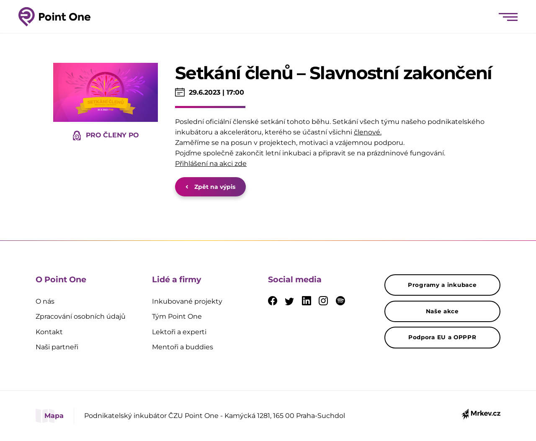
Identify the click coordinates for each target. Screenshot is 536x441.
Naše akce (442, 311)
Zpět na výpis (210, 187)
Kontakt (49, 332)
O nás (45, 301)
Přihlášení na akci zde (211, 164)
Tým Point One (177, 316)
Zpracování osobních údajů (81, 316)
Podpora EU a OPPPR (442, 337)
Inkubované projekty (187, 301)
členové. (367, 132)
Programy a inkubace (442, 284)
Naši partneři (57, 347)
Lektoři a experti (179, 332)
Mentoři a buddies (182, 347)
